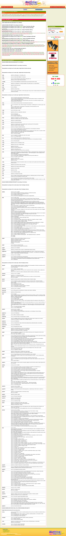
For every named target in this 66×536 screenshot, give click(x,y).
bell (18, 46)
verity (35, 33)
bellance (24, 46)
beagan (22, 41)
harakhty (7, 33)
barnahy (18, 52)
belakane (34, 45)
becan (12, 44)
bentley (42, 52)
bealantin (29, 41)
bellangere (27, 46)
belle (30, 46)
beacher (6, 41)
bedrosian (39, 44)
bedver (43, 44)
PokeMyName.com (6, 530)
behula (13, 45)
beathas (12, 39)
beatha (5, 39)
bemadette (9, 47)
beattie (3, 37)
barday (13, 52)
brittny (25, 54)
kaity (24, 33)
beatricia (22, 39)
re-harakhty (11, 33)
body (20, 53)
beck (18, 44)
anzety (5, 33)
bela (32, 45)
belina (11, 46)
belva (3, 47)
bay (32, 52)
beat (2, 39)
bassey (31, 52)
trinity (32, 33)
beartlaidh (22, 42)
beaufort (27, 42)
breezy (43, 53)
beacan (3, 41)
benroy (40, 52)
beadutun (16, 41)
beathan (10, 39)
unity (34, 33)
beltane (38, 46)
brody (31, 54)
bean (3, 42)
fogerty (44, 33)
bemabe (7, 47)
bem (4, 47)
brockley (27, 54)
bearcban (10, 42)
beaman (39, 41)
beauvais (33, 42)
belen (8, 46)
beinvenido (16, 45)
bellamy (22, 46)
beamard (41, 41)
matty (4, 28)
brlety (3, 33)
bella (20, 46)
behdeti (8, 45)
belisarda (16, 46)
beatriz (27, 39)
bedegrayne (31, 44)
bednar (37, 44)
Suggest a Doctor (6, 531)
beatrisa (25, 39)
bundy (3, 55)
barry (22, 52)
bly (11, 53)
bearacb (5, 42)
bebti (10, 44)
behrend (11, 45)
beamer (44, 41)
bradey (24, 53)
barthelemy (25, 52)
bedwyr (3, 45)
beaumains (30, 42)
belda (37, 45)
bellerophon (33, 46)
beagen (25, 41)
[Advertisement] (15, 57)
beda (27, 44)
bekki (29, 45)
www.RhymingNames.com (11, 534)
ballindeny (5, 52)
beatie (15, 39)
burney (9, 55)
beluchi (43, 46)
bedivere (34, 44)
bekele (28, 45)
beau (24, 42)
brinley (11, 54)
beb (2, 44)
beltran (41, 46)
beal (27, 41)
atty (6, 28)
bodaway (18, 53)
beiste (22, 45)
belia (9, 46)
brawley (41, 53)
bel (31, 45)
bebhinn (8, 44)
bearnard (15, 42)
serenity (30, 33)
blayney (10, 53)
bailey (3, 52)
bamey (8, 52)
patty (3, 28)
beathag (7, 39)
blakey (5, 53)
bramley (33, 53)
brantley (38, 53)
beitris (24, 45)
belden (44, 45)
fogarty (42, 33)
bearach (8, 42)
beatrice (19, 39)
